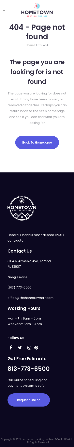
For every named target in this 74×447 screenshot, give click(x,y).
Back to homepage (37, 142)
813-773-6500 (28, 369)
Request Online (28, 400)
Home (30, 45)
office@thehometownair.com (30, 298)
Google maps (17, 277)
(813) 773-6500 (19, 287)
